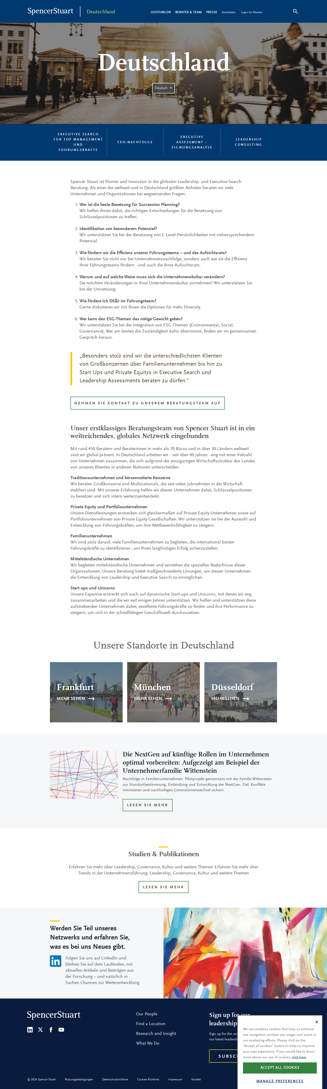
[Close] (317, 1029)
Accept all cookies (280, 1074)
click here (299, 1064)
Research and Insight (156, 1033)
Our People (146, 1014)
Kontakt (196, 1079)
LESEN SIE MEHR (147, 805)
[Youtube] (61, 1029)
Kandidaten (228, 12)
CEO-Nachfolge (135, 142)
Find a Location (151, 1024)
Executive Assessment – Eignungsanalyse (192, 142)
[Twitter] (40, 1029)
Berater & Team (188, 12)
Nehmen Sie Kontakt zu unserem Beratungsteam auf (147, 404)
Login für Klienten (252, 12)
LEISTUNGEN (161, 12)
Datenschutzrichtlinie (115, 1079)
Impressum (175, 1079)
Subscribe (234, 1056)
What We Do (147, 1043)
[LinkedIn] (30, 1029)
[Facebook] (51, 1029)
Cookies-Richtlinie (148, 1079)
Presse (211, 12)
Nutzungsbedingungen (79, 1079)
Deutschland (101, 12)
